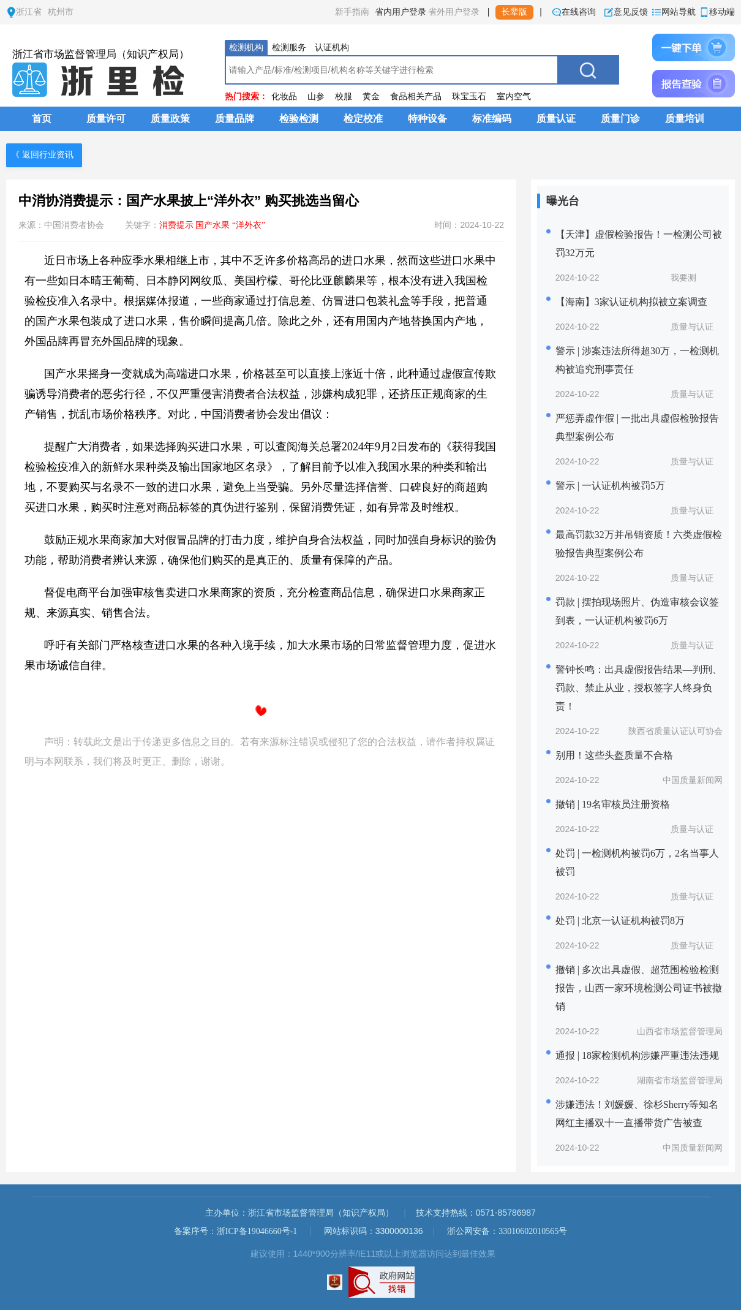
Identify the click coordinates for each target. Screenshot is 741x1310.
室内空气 (514, 96)
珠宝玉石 (469, 96)
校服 (343, 96)
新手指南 (352, 12)
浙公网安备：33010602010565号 (507, 1231)
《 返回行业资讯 (42, 154)
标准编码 (491, 118)
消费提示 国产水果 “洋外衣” (212, 225)
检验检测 (298, 118)
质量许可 (106, 118)
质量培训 (684, 118)
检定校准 (363, 118)
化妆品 (284, 96)
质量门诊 (620, 118)
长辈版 (514, 12)
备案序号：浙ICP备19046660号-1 (235, 1231)
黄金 (371, 96)
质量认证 (556, 118)
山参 (316, 96)
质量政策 (170, 118)
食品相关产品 (416, 96)
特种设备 (427, 118)
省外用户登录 (454, 12)
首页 (41, 118)
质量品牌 (234, 118)
